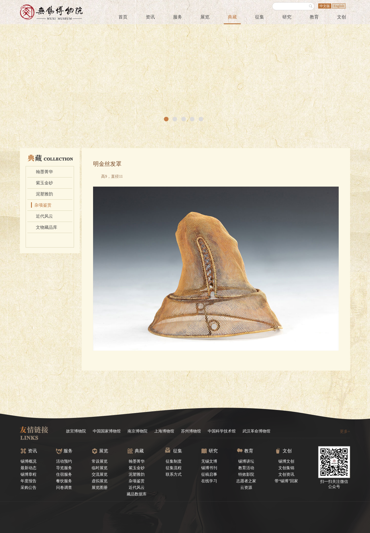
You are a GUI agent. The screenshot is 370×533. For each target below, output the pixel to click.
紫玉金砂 (44, 183)
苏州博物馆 (191, 431)
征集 (259, 17)
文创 (341, 17)
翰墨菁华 (44, 172)
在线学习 (209, 481)
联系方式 (174, 474)
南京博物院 (137, 431)
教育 (314, 17)
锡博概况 (28, 461)
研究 (286, 17)
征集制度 (174, 461)
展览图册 (100, 487)
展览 (204, 17)
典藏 (232, 17)
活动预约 (64, 461)
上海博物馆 (164, 431)
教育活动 (246, 468)
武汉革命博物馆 (256, 431)
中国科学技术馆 (222, 431)
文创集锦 (286, 468)
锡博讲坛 (246, 461)
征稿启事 (209, 474)
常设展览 (100, 461)
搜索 (310, 6)
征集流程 (174, 468)
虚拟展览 (100, 481)
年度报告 (28, 481)
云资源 (246, 487)
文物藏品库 (46, 227)
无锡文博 (209, 461)
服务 (177, 17)
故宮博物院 (76, 431)
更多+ (345, 431)
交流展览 (100, 474)
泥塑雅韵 (44, 194)
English (339, 6)
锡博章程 (28, 474)
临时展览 (100, 468)
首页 (123, 17)
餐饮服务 (64, 481)
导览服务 (64, 468)
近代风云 (44, 216)
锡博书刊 (209, 468)
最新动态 (28, 468)
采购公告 (28, 487)
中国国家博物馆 (107, 431)
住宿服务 (64, 474)
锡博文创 (286, 461)
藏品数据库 (137, 494)
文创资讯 (286, 474)
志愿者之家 (246, 481)
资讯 (150, 17)
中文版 (325, 6)
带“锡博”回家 (286, 481)
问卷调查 (64, 487)
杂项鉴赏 (43, 205)
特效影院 (246, 474)
